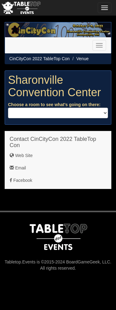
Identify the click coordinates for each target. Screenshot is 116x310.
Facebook (21, 180)
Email (18, 167)
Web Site (21, 155)
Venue (82, 58)
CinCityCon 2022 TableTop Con (39, 58)
